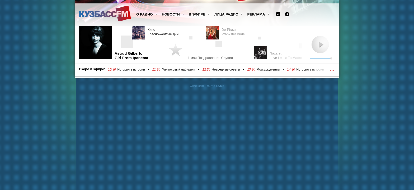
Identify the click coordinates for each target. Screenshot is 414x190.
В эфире (197, 14)
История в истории (131, 69)
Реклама (256, 14)
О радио (144, 14)
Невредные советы (226, 69)
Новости (171, 14)
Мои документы (268, 69)
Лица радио (226, 14)
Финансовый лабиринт (178, 69)
